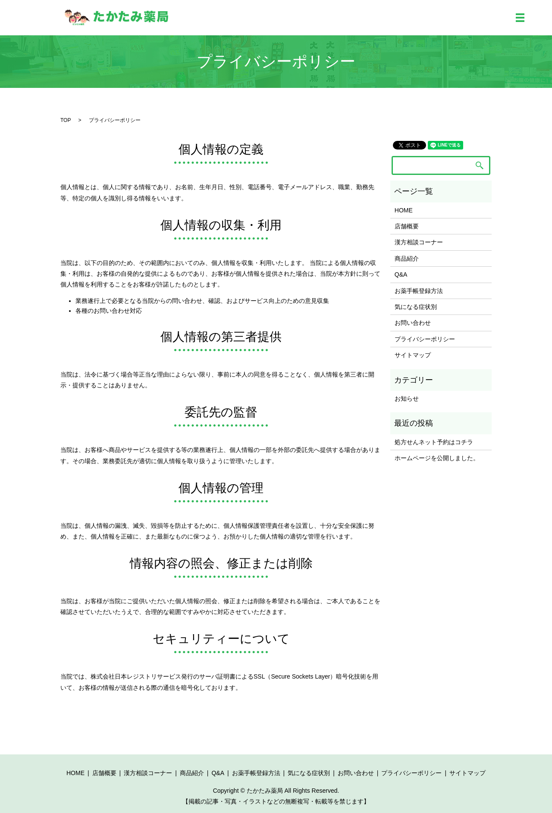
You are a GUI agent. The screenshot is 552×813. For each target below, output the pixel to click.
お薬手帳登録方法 (419, 290)
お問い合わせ (413, 322)
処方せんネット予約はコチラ (434, 442)
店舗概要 (407, 226)
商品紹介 (407, 258)
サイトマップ (413, 355)
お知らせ (407, 398)
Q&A (401, 274)
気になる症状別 (416, 306)
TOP (65, 120)
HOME (404, 210)
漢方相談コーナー (419, 242)
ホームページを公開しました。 (437, 458)
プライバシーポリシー (425, 339)
